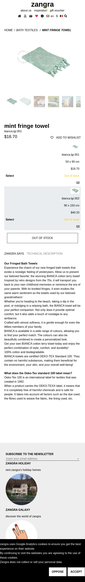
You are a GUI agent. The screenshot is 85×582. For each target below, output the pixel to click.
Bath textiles (27, 30)
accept (76, 571)
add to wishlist (66, 137)
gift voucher (57, 10)
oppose (58, 571)
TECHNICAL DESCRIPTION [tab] (45, 253)
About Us (26, 10)
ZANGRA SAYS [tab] (14, 253)
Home (8, 30)
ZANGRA (42, 4)
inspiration (40, 10)
